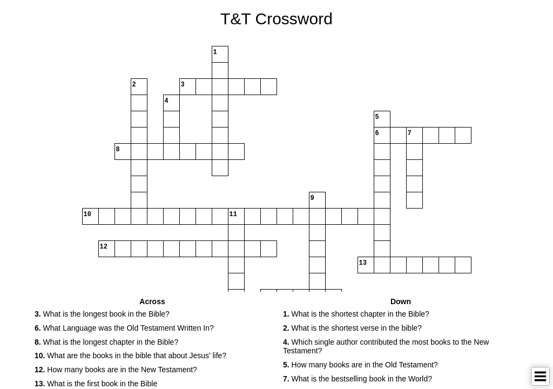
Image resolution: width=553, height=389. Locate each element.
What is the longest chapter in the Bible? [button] (106, 342)
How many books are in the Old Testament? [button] (360, 364)
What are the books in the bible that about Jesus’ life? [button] (130, 355)
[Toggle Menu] (540, 376)
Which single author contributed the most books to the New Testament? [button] (386, 347)
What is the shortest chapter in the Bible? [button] (356, 314)
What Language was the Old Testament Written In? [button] (124, 328)
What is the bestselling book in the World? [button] (357, 378)
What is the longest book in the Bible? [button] (102, 314)
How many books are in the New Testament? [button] (116, 369)
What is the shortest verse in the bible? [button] (352, 328)
